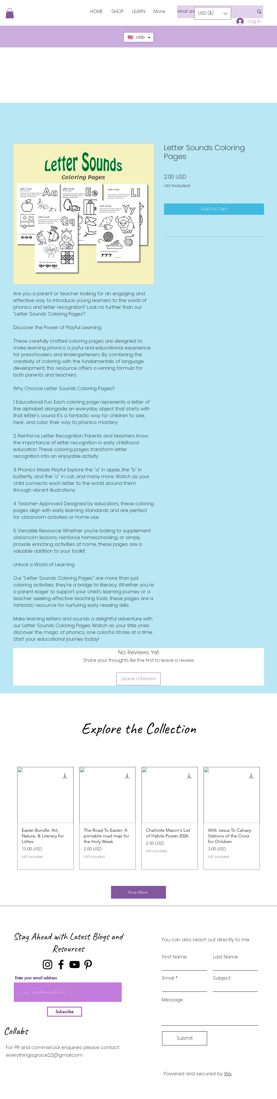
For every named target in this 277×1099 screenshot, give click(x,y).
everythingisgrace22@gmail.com (44, 1055)
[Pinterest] (88, 964)
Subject (222, 978)
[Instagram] (47, 964)
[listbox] (212, 13)
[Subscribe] (64, 1012)
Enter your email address (36, 978)
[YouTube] (74, 964)
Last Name (225, 956)
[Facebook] (61, 964)
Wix (228, 1073)
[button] (9, 13)
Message (172, 999)
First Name (174, 956)
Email (168, 978)
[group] (138, 818)
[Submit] (184, 1038)
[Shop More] (138, 892)
